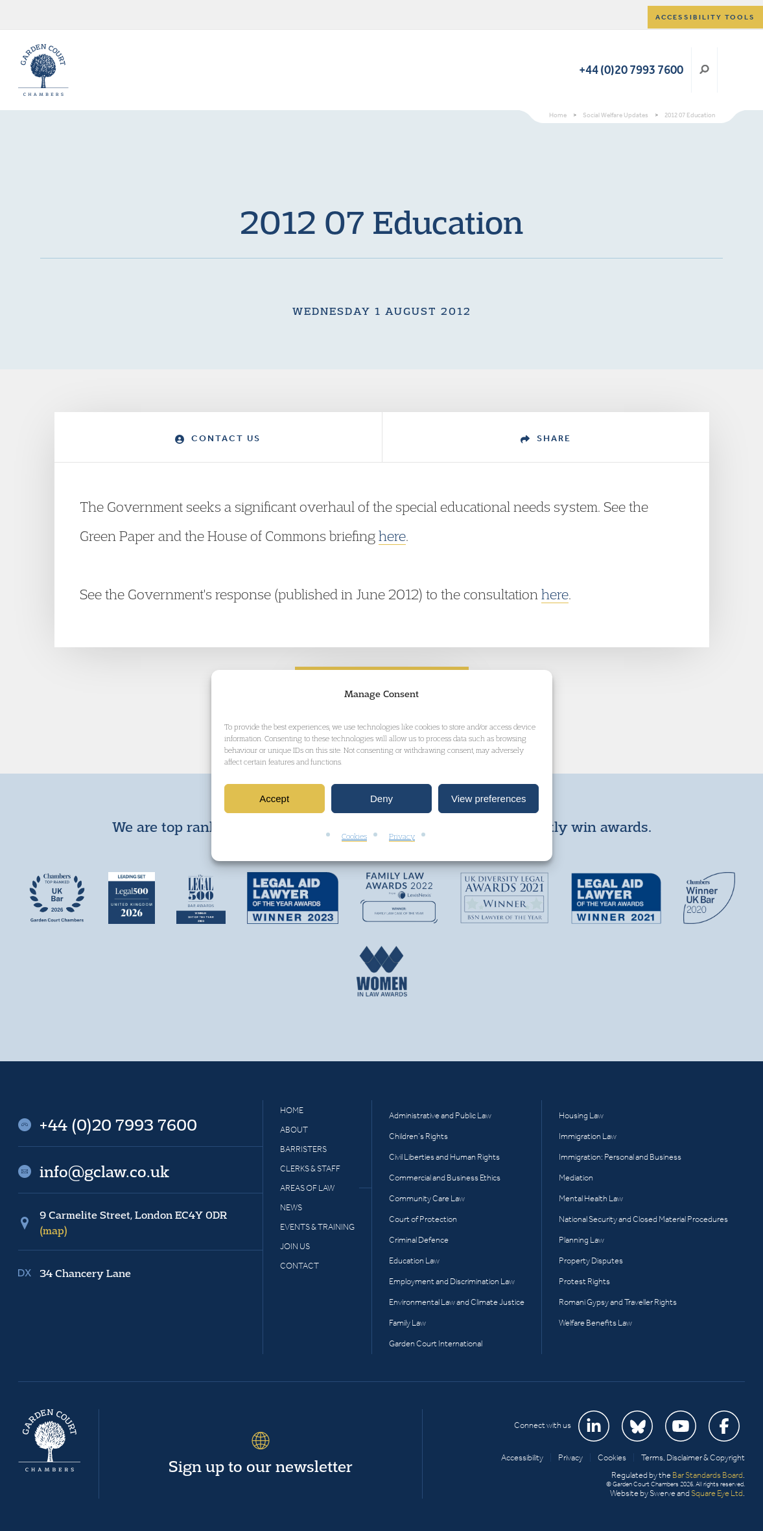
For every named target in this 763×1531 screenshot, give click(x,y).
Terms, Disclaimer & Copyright (693, 1457)
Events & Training (317, 1227)
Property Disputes (591, 1260)
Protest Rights (584, 1281)
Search (704, 70)
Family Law (407, 1323)
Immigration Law (587, 1136)
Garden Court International (435, 1343)
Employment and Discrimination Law (452, 1281)
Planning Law (581, 1240)
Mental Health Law (591, 1198)
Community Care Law (427, 1198)
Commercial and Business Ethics (444, 1177)
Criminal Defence (419, 1240)
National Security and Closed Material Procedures (643, 1219)
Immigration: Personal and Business (620, 1157)
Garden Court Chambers (43, 70)
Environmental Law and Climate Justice (456, 1302)
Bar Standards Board (707, 1475)
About (294, 1129)
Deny (381, 798)
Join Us (295, 1246)
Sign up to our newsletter (261, 1466)
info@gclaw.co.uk (104, 1171)
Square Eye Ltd (717, 1493)
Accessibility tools (705, 17)
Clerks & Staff (310, 1168)
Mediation (576, 1177)
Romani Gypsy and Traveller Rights (618, 1302)
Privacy (402, 837)
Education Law (414, 1260)
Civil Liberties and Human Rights (444, 1157)
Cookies (354, 837)
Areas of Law (307, 1188)
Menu (733, 70)
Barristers (303, 1149)
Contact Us (218, 438)
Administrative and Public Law (440, 1115)
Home (291, 1110)
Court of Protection (423, 1219)
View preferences (488, 798)
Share (546, 438)
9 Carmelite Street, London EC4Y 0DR (133, 1222)
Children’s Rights (418, 1136)
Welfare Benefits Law (595, 1323)
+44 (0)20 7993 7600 (631, 69)
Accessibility (522, 1457)
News (291, 1207)
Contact (299, 1266)
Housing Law (581, 1115)
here (392, 535)
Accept (274, 798)
